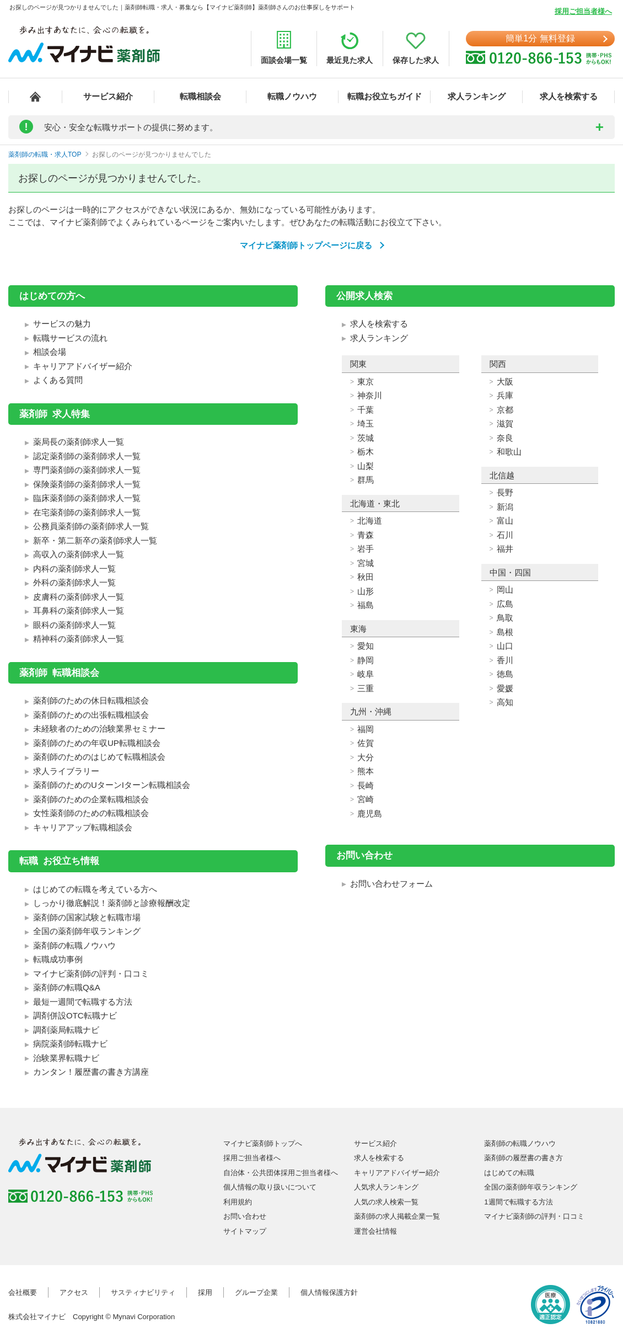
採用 (205, 1292)
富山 (505, 520)
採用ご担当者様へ (583, 11)
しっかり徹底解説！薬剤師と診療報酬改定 (111, 903)
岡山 (505, 589)
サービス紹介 (108, 96)
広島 (505, 604)
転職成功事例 (58, 959)
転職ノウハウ (292, 96)
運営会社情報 (375, 1231)
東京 (365, 381)
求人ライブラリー (66, 771)
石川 (505, 535)
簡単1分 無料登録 (540, 38)
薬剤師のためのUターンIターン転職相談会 (111, 785)
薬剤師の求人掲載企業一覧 (397, 1216)
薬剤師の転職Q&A (66, 987)
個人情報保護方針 (329, 1292)
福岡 (365, 729)
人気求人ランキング (386, 1187)
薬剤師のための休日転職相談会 (91, 700)
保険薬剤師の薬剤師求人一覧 (87, 484)
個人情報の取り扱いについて (269, 1187)
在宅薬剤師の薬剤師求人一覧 (87, 512)
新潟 (505, 506)
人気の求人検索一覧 (386, 1202)
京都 (505, 409)
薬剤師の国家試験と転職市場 (87, 917)
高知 (505, 702)
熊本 (365, 771)
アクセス (74, 1292)
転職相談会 (200, 96)
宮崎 (365, 799)
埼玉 (365, 423)
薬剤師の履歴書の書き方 (523, 1158)
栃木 (365, 451)
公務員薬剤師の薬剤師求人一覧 (91, 526)
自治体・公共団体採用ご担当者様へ (280, 1173)
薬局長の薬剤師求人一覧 (78, 441)
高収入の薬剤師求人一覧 (78, 554)
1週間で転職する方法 (518, 1202)
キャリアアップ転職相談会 (82, 827)
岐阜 (365, 674)
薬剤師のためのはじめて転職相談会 (99, 756)
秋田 (365, 577)
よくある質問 (58, 380)
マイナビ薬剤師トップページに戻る (306, 245)
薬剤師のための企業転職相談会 (91, 799)
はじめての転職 (509, 1173)
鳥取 (505, 617)
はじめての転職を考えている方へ (95, 889)
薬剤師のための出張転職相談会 (91, 714)
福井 (505, 548)
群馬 (365, 479)
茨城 (365, 437)
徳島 (505, 674)
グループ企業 (256, 1292)
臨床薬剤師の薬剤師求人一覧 (87, 498)
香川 (505, 660)
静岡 (365, 660)
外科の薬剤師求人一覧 (74, 582)
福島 (365, 605)
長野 (505, 492)
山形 (365, 591)
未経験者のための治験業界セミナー (99, 728)
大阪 (505, 381)
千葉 (365, 409)
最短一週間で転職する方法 (82, 1001)
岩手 (365, 548)
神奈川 (369, 395)
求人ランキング (477, 96)
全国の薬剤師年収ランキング (87, 931)
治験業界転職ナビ (66, 1058)
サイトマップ (244, 1231)
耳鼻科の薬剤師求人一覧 (78, 610)
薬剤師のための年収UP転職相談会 (96, 743)
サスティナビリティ (143, 1292)
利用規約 (237, 1202)
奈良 (505, 437)
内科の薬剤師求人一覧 (74, 568)
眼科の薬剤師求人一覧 (74, 625)
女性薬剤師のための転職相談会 (91, 813)
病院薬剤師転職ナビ (70, 1043)
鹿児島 (369, 813)
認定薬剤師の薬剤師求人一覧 (87, 456)
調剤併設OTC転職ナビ (75, 1015)
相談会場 (49, 351)
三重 (365, 688)
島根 (505, 632)
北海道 (369, 520)
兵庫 (505, 395)
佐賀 (365, 743)
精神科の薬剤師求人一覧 (78, 638)
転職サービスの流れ (70, 338)
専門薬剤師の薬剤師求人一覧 (87, 469)
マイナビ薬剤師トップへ (262, 1143)
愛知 (365, 645)
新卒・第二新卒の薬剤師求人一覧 (95, 540)
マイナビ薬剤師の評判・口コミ (91, 973)
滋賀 (505, 423)
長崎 (365, 785)
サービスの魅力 (62, 323)
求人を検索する (569, 96)
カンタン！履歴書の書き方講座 (91, 1071)
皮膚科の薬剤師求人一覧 (78, 596)
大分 (365, 757)
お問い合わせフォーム (391, 883)
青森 (365, 535)
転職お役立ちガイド (384, 96)
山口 (505, 645)
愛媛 (505, 688)
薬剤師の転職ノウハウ (74, 945)
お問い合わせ (244, 1216)
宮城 (365, 563)
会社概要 (22, 1292)
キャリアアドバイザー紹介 (82, 366)
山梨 (365, 466)
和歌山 (509, 451)
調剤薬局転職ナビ (66, 1029)
